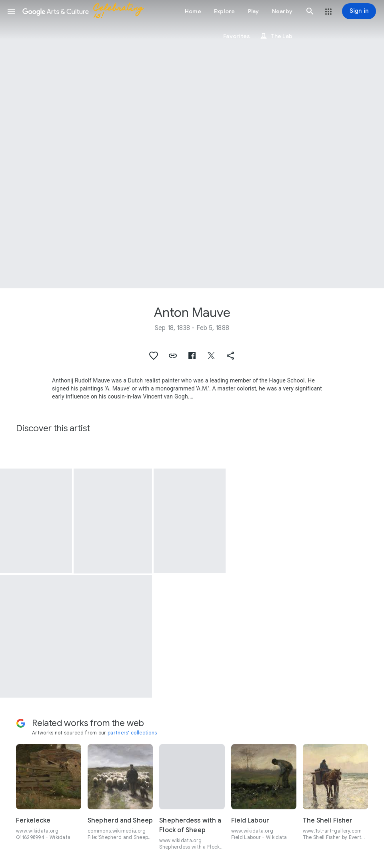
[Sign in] (359, 11)
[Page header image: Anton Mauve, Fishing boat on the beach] (192, 144)
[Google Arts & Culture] (86, 11)
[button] (11, 11)
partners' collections (132, 733)
